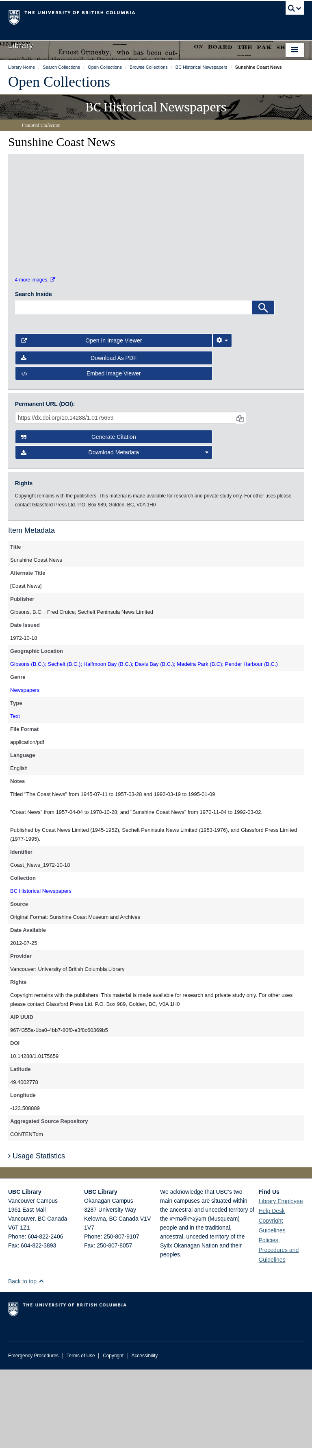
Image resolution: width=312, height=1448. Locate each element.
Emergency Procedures (33, 1434)
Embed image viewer (81, 452)
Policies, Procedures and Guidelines (278, 1328)
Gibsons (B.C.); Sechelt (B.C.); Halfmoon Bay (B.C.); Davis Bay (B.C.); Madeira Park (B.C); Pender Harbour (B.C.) (144, 742)
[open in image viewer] (50, 208)
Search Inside (33, 372)
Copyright (113, 1434)
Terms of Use (81, 1434)
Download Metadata (115, 531)
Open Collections (59, 82)
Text (15, 794)
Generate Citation (78, 515)
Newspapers (24, 768)
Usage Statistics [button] (36, 1234)
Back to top (26, 1359)
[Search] (263, 386)
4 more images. (35, 358)
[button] (41, 1359)
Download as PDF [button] (79, 436)
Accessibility (144, 1434)
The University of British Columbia (134, 16)
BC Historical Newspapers (41, 969)
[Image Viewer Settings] (222, 419)
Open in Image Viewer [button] (81, 419)
